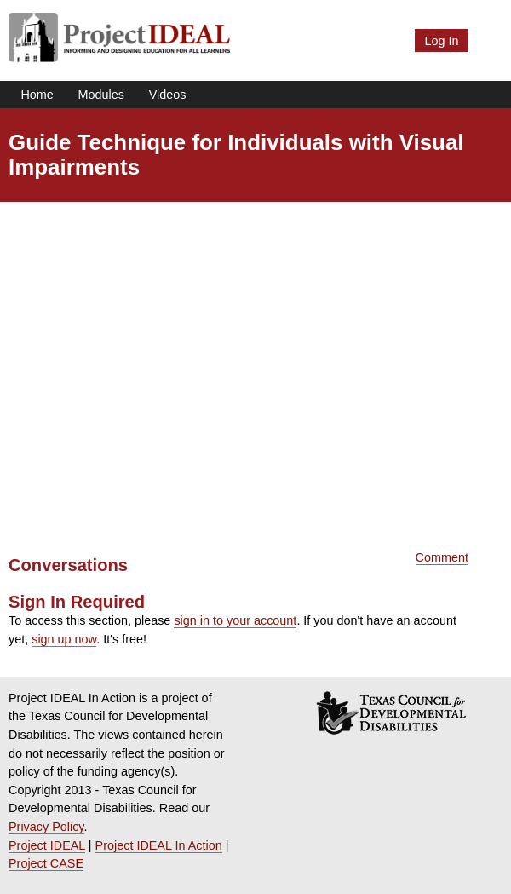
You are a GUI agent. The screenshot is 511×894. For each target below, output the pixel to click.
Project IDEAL (47, 845)
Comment (442, 557)
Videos (168, 94)
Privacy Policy (46, 826)
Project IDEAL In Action (158, 845)
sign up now (64, 639)
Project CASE (46, 863)
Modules (101, 94)
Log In (441, 41)
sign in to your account (235, 620)
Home (36, 94)
